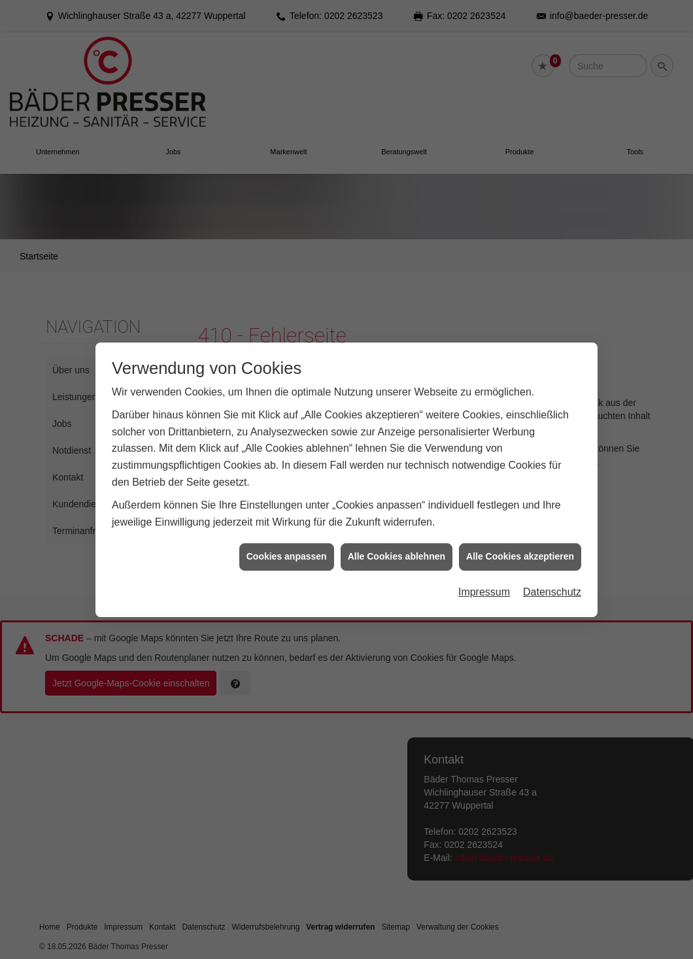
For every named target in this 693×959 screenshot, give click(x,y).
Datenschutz (552, 582)
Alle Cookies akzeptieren (520, 547)
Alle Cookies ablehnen (396, 547)
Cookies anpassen (286, 547)
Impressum (484, 582)
